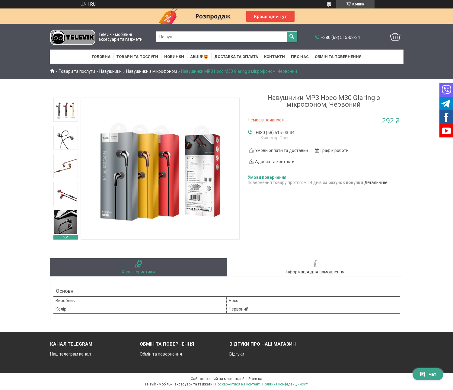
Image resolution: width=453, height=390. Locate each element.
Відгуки (236, 354)
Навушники (110, 71)
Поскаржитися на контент (237, 384)
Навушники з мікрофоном (151, 71)
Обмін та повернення (338, 56)
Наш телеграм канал (70, 354)
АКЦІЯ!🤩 (199, 56)
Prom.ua (255, 379)
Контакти (274, 56)
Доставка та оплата (236, 56)
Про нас (300, 56)
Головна (101, 56)
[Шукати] (292, 37)
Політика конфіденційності (285, 384)
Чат (428, 374)
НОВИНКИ (174, 56)
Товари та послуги (137, 56)
